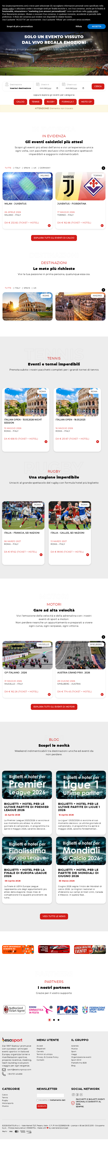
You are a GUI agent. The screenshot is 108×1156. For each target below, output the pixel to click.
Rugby (51, 106)
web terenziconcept (59, 1145)
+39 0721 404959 (14, 1091)
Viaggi (74, 1071)
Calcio (20, 106)
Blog (73, 1082)
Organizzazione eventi (81, 1074)
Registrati (41, 1065)
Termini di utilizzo (45, 1071)
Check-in (45, 88)
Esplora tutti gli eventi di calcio (54, 243)
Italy (17, 173)
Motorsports (8, 1120)
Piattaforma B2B (79, 1080)
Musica (74, 1065)
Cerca (98, 90)
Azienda (75, 1063)
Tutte (8, 173)
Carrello (40, 1068)
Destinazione (16, 88)
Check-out (72, 88)
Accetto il (51, 1117)
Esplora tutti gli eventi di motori (54, 718)
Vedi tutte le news (54, 932)
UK (35, 173)
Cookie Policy (52, 1074)
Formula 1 (68, 106)
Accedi (40, 1063)
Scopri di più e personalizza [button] (20, 26)
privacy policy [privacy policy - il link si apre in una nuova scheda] (8, 8)
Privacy (40, 1074)
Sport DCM (76, 1077)
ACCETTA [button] (96, 26)
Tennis (36, 106)
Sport (73, 1068)
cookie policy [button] (92, 11)
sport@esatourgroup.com (19, 1086)
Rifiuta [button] (79, 26)
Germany (45, 173)
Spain (27, 173)
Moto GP (86, 106)
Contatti (40, 1077)
